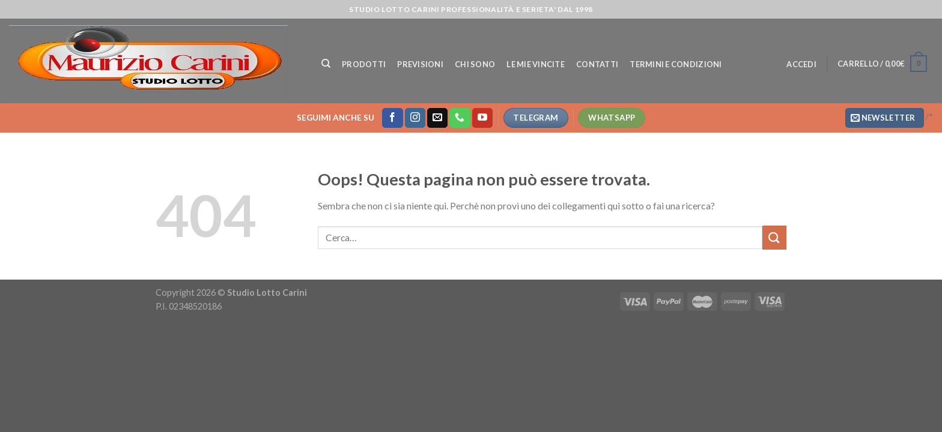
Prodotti (364, 64)
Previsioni (420, 64)
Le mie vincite (535, 64)
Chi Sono (475, 64)
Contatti (597, 64)
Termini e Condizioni (676, 64)
